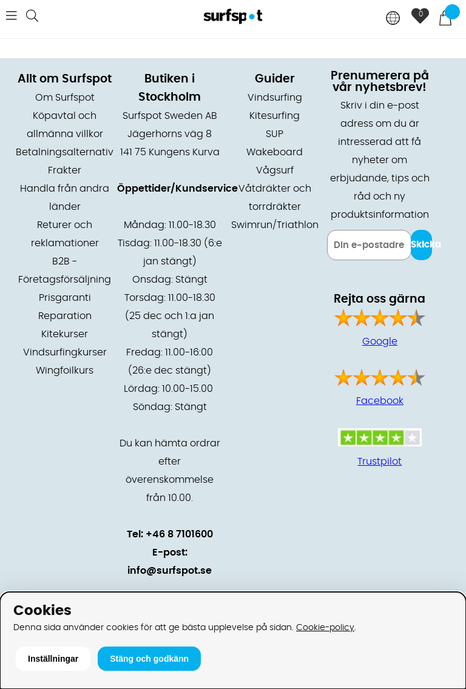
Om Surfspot (65, 98)
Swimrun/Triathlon (275, 225)
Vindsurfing (275, 98)
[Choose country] (393, 19)
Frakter (64, 170)
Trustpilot (379, 461)
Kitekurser (64, 334)
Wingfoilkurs (64, 370)
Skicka (421, 244)
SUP (274, 134)
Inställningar (53, 659)
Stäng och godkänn (149, 659)
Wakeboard (274, 152)
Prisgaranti (65, 298)
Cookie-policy (325, 627)
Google (379, 341)
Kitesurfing (274, 116)
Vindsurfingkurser (65, 352)
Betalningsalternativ (64, 152)
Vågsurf (275, 170)
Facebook (380, 401)
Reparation (65, 316)
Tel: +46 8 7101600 (170, 534)
